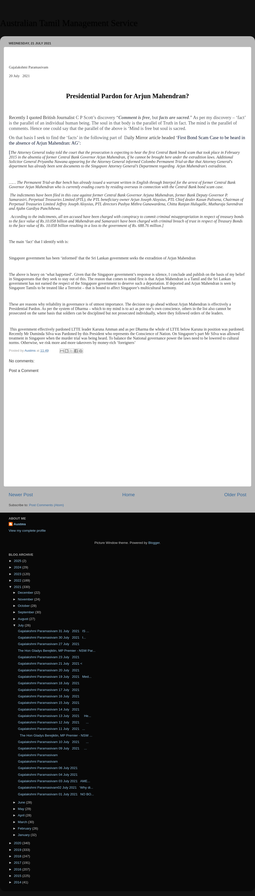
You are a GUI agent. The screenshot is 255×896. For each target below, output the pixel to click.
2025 (18, 561)
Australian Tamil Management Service (69, 23)
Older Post (235, 494)
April (22, 815)
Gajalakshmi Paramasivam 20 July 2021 (49, 670)
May (21, 809)
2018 (18, 856)
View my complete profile (27, 530)
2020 (18, 843)
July (21, 625)
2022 (18, 580)
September (26, 612)
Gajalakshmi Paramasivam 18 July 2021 (49, 683)
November (26, 599)
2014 (18, 882)
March (23, 822)
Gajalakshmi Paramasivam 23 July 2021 (48, 657)
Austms (20, 524)
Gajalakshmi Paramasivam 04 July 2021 (47, 774)
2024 (18, 567)
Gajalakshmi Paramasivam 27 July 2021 (48, 644)
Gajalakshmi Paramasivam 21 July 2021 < (49, 663)
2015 (18, 876)
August (23, 619)
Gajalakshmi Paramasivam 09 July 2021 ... (52, 748)
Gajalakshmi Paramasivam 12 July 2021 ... (53, 722)
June (22, 802)
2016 (18, 869)
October (24, 606)
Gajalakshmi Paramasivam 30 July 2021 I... (51, 637)
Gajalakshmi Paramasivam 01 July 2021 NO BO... (55, 794)
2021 (18, 587)
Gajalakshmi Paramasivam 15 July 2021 (50, 703)
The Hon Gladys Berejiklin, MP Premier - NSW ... (54, 735)
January (24, 835)
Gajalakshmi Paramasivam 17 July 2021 (49, 690)
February (25, 828)
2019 (18, 850)
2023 (18, 574)
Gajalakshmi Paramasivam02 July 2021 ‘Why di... (55, 787)
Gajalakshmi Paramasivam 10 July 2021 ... (53, 742)
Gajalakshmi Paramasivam (37, 755)
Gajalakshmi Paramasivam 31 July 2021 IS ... (53, 631)
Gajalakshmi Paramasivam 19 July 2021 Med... (54, 677)
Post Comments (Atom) (46, 505)
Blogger (154, 543)
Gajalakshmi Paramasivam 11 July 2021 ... (51, 729)
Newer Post (21, 494)
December (26, 592)
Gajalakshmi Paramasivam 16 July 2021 (49, 696)
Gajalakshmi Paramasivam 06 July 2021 (47, 768)
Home (128, 494)
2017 (18, 863)
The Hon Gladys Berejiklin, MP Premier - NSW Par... (56, 650)
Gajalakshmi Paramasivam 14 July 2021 (48, 709)
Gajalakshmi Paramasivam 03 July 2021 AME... (53, 781)
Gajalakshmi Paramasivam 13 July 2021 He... (54, 716)
